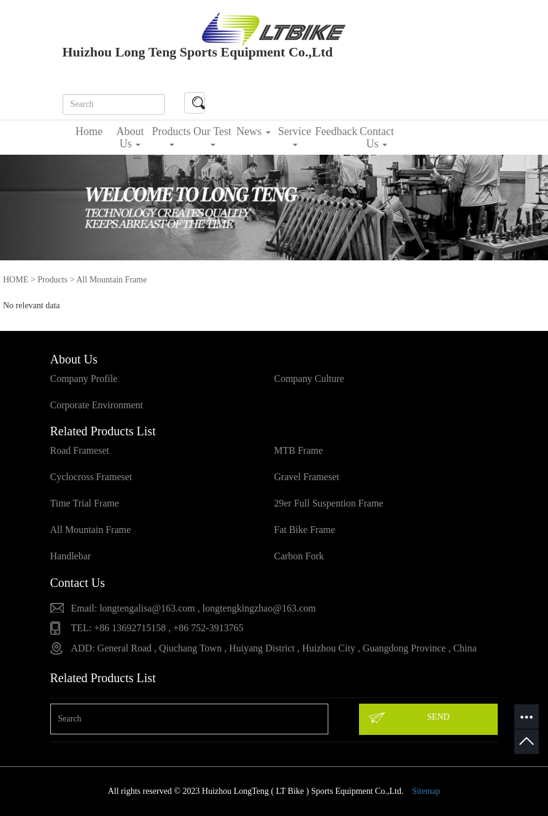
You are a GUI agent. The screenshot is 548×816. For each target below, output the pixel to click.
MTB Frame (298, 450)
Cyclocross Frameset (91, 477)
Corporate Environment (97, 405)
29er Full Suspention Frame (329, 503)
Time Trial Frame (84, 503)
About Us (130, 137)
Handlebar (70, 556)
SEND (408, 718)
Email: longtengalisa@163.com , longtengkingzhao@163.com (193, 608)
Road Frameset (79, 450)
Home (88, 131)
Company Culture (309, 378)
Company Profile (84, 378)
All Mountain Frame (90, 529)
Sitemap (426, 791)
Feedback (336, 131)
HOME (15, 279)
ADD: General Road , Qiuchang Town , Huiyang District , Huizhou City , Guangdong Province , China (274, 648)
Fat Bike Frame (305, 529)
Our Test (212, 135)
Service (294, 135)
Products (171, 135)
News (253, 131)
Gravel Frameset (306, 477)
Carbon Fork (299, 556)
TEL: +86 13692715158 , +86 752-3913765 (157, 628)
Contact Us (377, 137)
